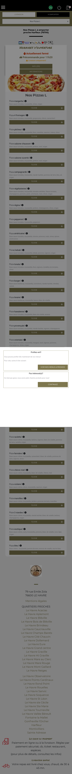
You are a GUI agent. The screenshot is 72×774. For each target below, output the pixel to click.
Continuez (53, 384)
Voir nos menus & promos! (53, 367)
